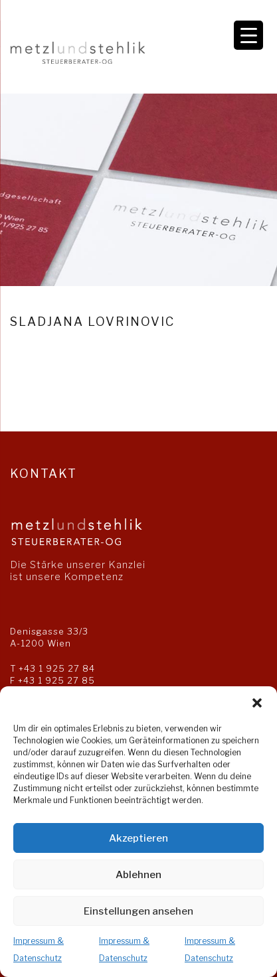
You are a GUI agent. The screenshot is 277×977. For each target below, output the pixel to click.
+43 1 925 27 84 (57, 668)
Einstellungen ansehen (138, 911)
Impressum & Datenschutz (38, 949)
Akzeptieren (138, 838)
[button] (257, 703)
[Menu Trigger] (248, 35)
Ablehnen (138, 875)
